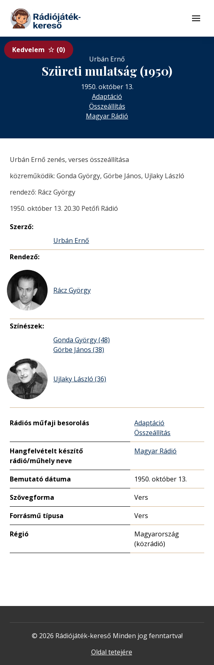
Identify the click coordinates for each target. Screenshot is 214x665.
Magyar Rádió (107, 116)
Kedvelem (38, 50)
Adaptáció (107, 96)
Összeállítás (107, 106)
